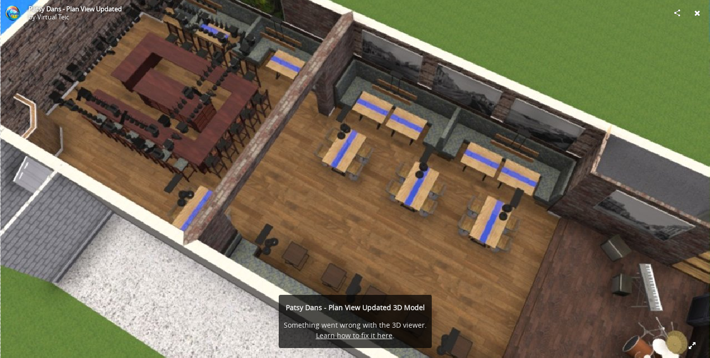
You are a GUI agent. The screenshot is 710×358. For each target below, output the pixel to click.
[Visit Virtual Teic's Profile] (13, 13)
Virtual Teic (53, 16)
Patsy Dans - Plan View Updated (75, 8)
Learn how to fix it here (354, 335)
